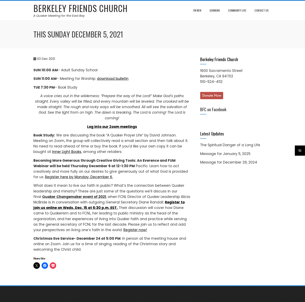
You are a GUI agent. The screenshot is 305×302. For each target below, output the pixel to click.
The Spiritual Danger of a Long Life (230, 145)
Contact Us (262, 10)
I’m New (197, 10)
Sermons (215, 10)
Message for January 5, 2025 (225, 153)
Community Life (237, 10)
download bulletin (112, 78)
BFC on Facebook (213, 109)
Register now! (135, 229)
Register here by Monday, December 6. (79, 177)
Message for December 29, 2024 (228, 162)
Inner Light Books (66, 151)
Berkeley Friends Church (80, 8)
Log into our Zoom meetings (112, 126)
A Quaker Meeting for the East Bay (59, 15)
